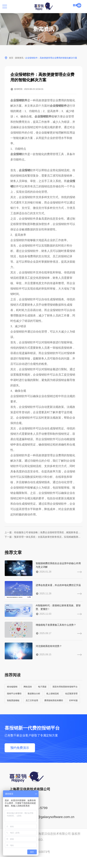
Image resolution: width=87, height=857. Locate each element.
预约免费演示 (19, 747)
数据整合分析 (34, 693)
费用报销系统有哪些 (53, 700)
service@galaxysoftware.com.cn (50, 817)
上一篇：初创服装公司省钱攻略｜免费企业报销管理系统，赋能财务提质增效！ (43, 532)
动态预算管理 (71, 693)
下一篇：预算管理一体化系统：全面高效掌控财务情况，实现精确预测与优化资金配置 (43, 537)
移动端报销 (12, 686)
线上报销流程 (52, 693)
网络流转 (28, 686)
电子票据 (42, 686)
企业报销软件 (18, 100)
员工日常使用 (32, 700)
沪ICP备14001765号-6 (19, 845)
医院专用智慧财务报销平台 (65, 686)
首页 (11, 58)
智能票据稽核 (13, 700)
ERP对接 (73, 700)
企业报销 (16, 154)
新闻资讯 (19, 58)
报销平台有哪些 (14, 693)
